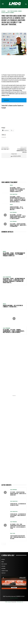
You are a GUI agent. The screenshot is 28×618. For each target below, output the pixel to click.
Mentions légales (14, 598)
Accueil (3, 11)
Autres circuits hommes (7, 12)
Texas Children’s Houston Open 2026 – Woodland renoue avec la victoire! (17, 537)
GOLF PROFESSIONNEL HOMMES (15, 11)
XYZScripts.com (20, 601)
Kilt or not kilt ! (5, 149)
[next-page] (5, 544)
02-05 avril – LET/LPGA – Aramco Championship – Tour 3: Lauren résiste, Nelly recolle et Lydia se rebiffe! (18, 216)
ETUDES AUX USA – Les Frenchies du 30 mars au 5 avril (18, 504)
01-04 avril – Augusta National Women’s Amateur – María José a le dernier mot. (18, 225)
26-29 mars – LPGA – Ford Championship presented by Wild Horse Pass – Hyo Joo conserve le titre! (17, 526)
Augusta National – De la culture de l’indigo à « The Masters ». (16, 208)
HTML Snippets (8, 601)
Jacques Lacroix (17, 156)
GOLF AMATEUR (13, 194)
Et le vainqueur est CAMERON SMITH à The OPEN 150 (22, 150)
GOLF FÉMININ (13, 212)
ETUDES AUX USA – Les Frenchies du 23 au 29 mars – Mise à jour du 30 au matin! (18, 515)
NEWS (11, 185)
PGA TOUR (12, 533)
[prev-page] (2, 544)
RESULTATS (6, 100)
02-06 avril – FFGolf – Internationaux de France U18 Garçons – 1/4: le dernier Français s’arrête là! (17, 189)
